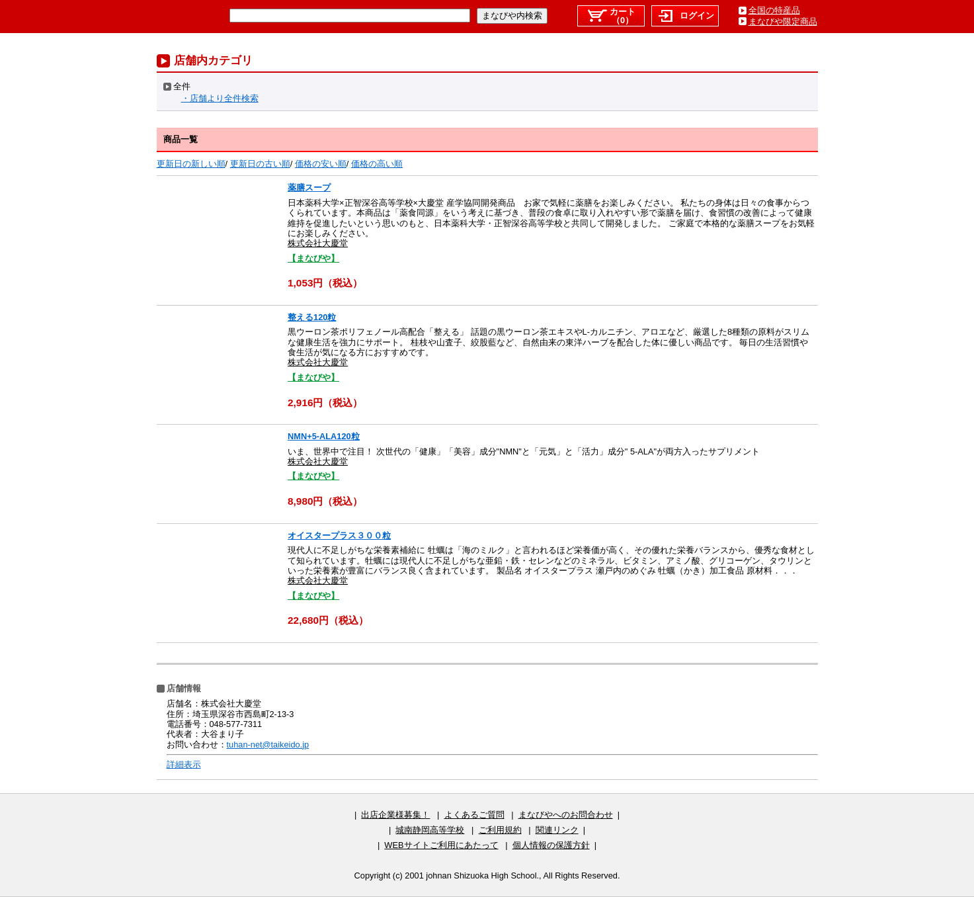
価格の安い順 (320, 164)
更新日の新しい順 (191, 164)
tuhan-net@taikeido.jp (268, 744)
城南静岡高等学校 (429, 830)
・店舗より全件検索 (220, 98)
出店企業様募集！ (395, 815)
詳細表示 (184, 764)
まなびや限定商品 (783, 21)
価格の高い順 (377, 164)
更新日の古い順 (260, 164)
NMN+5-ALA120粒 (324, 436)
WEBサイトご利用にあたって (441, 845)
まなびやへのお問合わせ (565, 815)
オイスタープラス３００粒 (339, 535)
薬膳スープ (309, 187)
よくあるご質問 (474, 815)
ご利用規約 (500, 830)
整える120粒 (312, 317)
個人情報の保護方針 (551, 845)
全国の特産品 (774, 10)
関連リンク (557, 830)
